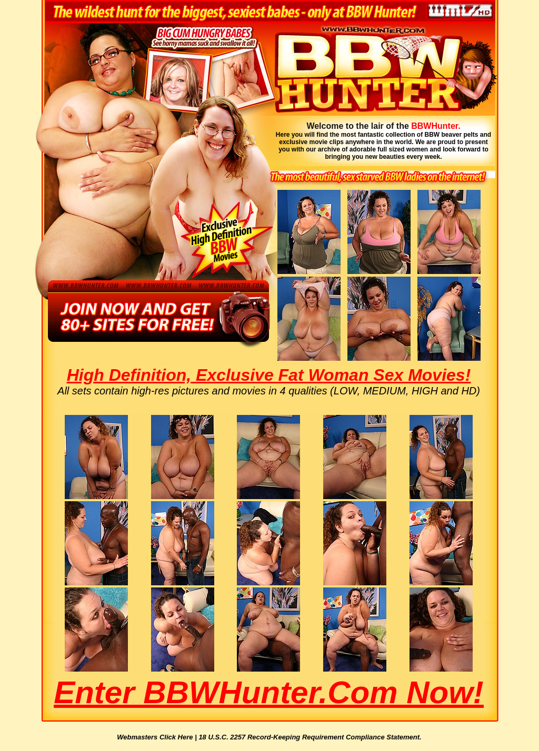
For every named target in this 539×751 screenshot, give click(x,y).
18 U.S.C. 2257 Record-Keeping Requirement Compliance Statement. (309, 737)
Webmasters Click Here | (157, 737)
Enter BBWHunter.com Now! (269, 692)
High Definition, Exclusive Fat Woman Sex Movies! (269, 375)
